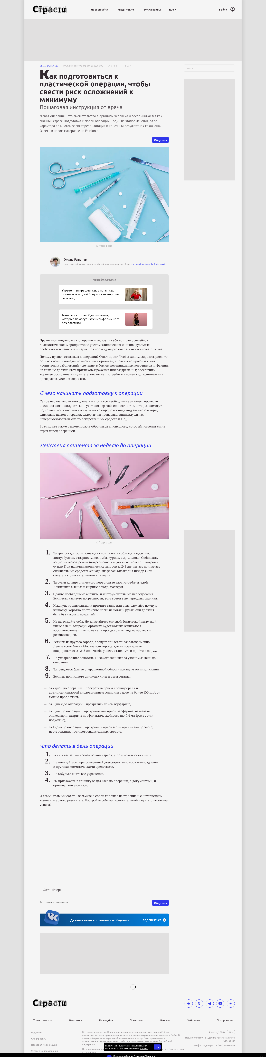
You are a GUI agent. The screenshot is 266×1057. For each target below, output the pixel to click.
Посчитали (137, 1020)
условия (144, 1048)
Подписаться (154, 920)
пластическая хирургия (57, 902)
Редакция (36, 1032)
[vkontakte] (189, 1003)
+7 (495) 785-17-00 (224, 1045)
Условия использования (44, 1050)
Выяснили (75, 1020)
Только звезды (42, 1020)
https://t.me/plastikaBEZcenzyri (148, 264)
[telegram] (210, 1003)
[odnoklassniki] (199, 1003)
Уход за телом (49, 66)
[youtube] (220, 1003)
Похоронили (225, 1020)
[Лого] (50, 9)
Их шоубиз (106, 1020)
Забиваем (193, 1020)
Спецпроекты (38, 1038)
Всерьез (165, 1020)
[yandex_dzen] (231, 1003)
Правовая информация (44, 1044)
